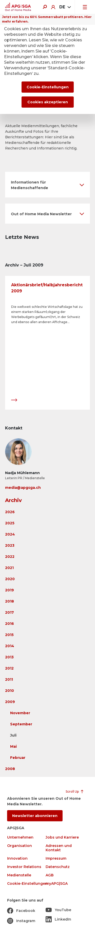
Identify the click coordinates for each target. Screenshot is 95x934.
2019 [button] (9, 590)
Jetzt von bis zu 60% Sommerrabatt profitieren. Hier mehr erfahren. (47, 19)
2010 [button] (9, 690)
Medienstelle (19, 875)
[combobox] (65, 7)
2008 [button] (10, 768)
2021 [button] (9, 567)
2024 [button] (10, 534)
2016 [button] (9, 623)
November (20, 713)
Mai (13, 746)
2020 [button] (10, 579)
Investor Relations (24, 867)
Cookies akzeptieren (47, 102)
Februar (17, 757)
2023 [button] (9, 545)
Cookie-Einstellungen (27, 883)
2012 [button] (9, 668)
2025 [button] (9, 523)
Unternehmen (20, 837)
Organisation (19, 846)
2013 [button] (9, 657)
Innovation (17, 858)
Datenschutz (58, 867)
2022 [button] (9, 556)
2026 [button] (10, 512)
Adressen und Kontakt (59, 848)
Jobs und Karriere (62, 837)
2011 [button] (9, 679)
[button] (47, 184)
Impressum (56, 858)
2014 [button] (9, 646)
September (21, 724)
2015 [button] (9, 634)
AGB (49, 875)
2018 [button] (9, 601)
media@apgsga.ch (23, 487)
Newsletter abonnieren (35, 815)
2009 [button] (10, 701)
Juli (13, 735)
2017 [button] (9, 612)
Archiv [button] (13, 500)
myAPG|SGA (57, 883)
